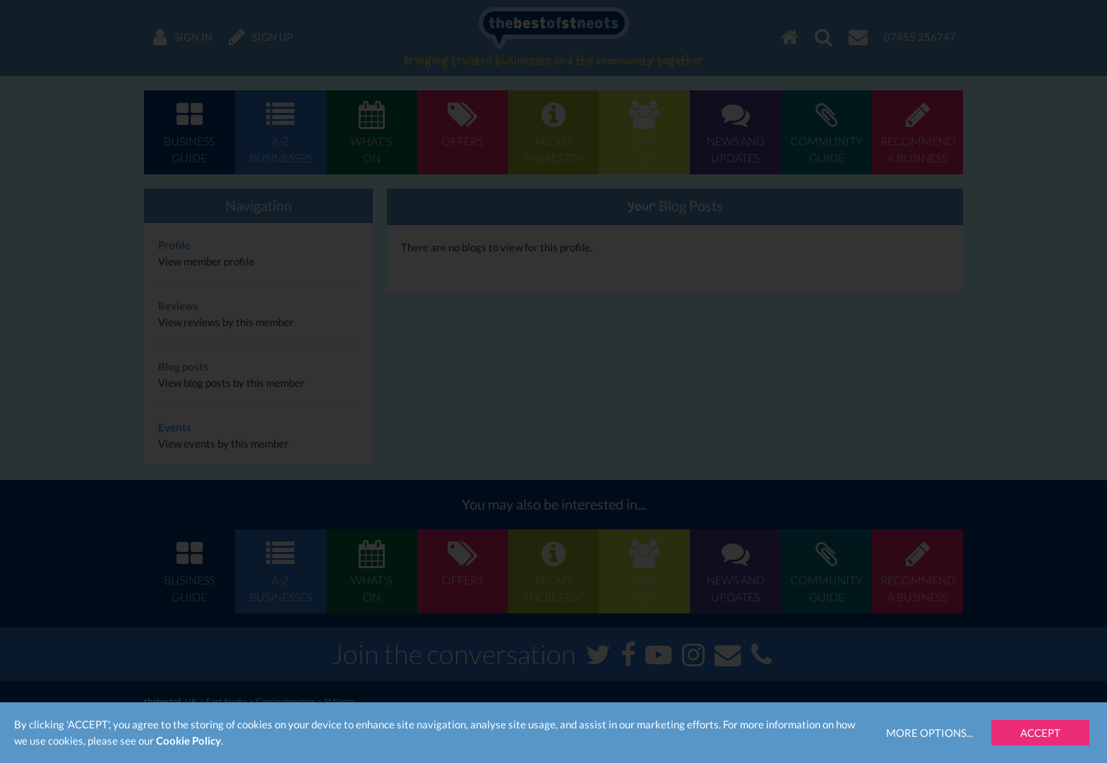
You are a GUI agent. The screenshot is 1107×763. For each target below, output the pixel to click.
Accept (1040, 732)
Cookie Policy (188, 740)
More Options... (929, 732)
